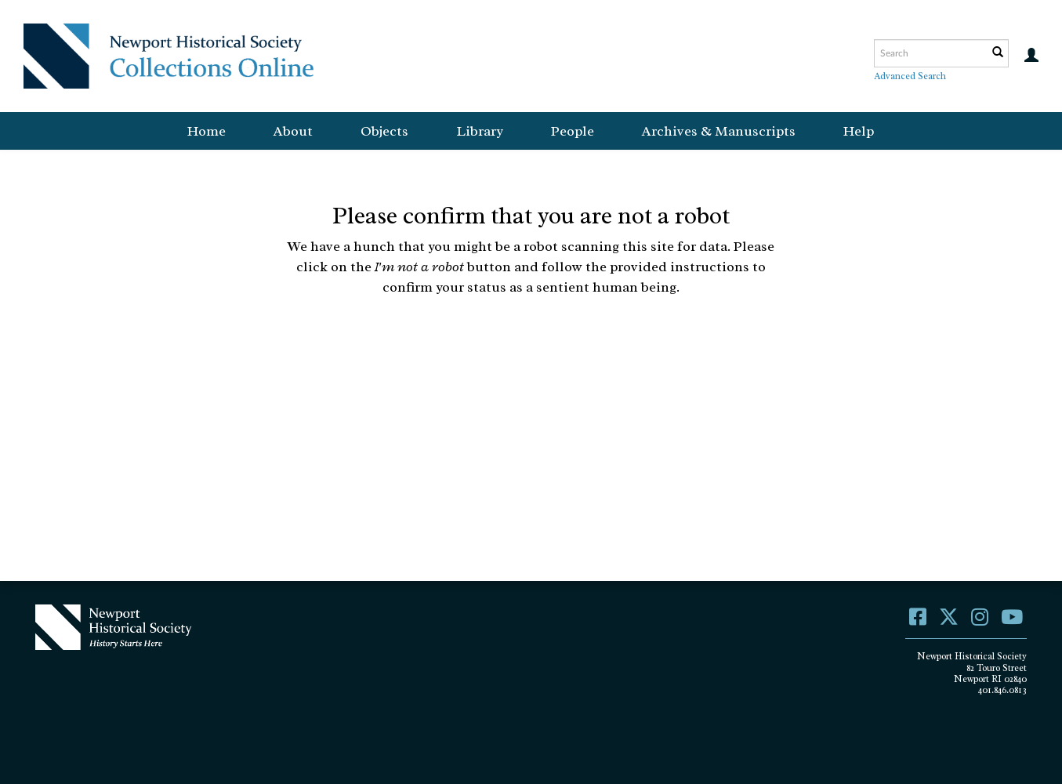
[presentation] (521, 346)
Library (479, 131)
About (293, 131)
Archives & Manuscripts (719, 131)
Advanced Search (910, 76)
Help (858, 131)
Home (206, 131)
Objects (384, 131)
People (572, 131)
